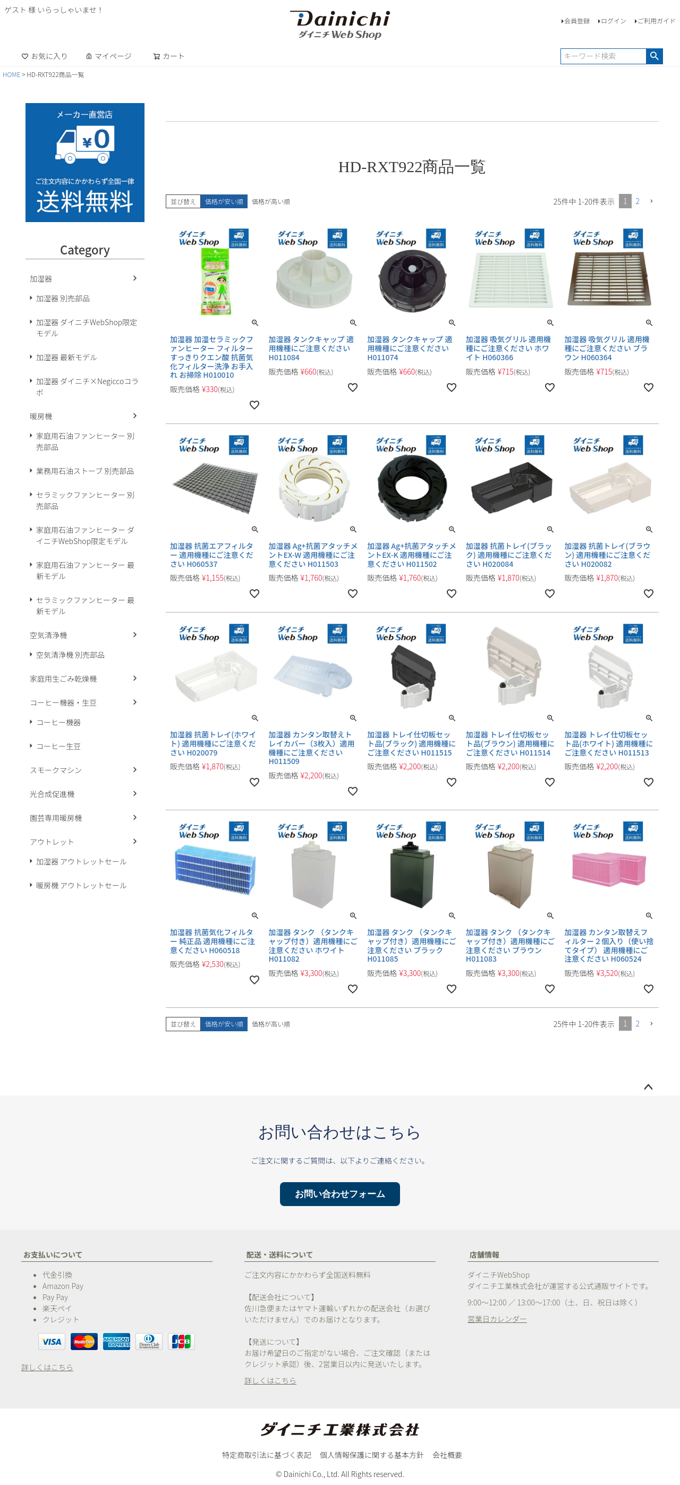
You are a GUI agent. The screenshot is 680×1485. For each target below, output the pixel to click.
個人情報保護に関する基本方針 (372, 1454)
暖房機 (41, 416)
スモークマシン (56, 770)
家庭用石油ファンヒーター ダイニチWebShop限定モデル (85, 535)
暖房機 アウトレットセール (81, 885)
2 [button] (638, 201)
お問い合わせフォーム (340, 1194)
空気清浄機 (48, 635)
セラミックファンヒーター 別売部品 (85, 500)
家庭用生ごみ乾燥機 (63, 678)
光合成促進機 (52, 793)
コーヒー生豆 (58, 746)
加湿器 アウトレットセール (81, 861)
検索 (654, 56)
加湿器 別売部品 (63, 298)
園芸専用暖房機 (56, 817)
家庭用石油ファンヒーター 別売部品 (85, 441)
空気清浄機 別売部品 (70, 654)
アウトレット (52, 841)
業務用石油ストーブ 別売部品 (85, 470)
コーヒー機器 (58, 722)
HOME (12, 74)
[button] (651, 201)
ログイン (613, 20)
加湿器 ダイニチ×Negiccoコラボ (87, 386)
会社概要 (447, 1454)
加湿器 (41, 278)
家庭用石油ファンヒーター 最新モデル (85, 570)
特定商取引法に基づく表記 (266, 1454)
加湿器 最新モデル (66, 357)
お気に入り (44, 55)
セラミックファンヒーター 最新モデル (85, 605)
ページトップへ (648, 1087)
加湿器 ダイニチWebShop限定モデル (86, 327)
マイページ (108, 55)
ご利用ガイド (657, 20)
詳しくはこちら (47, 1367)
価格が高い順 (271, 201)
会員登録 (577, 20)
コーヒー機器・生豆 (63, 702)
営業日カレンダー (497, 1318)
